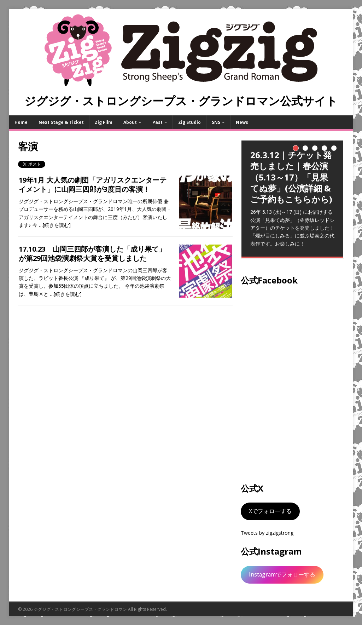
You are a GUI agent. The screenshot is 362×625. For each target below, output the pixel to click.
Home (21, 122)
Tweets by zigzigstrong (267, 532)
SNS (216, 122)
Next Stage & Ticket (61, 122)
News (242, 122)
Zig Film (103, 122)
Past (157, 122)
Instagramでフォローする (282, 574)
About (130, 122)
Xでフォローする (270, 511)
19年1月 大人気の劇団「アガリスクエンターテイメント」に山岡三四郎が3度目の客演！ (93, 184)
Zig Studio (189, 122)
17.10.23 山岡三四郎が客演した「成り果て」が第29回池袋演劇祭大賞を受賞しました (92, 253)
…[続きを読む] (55, 225)
